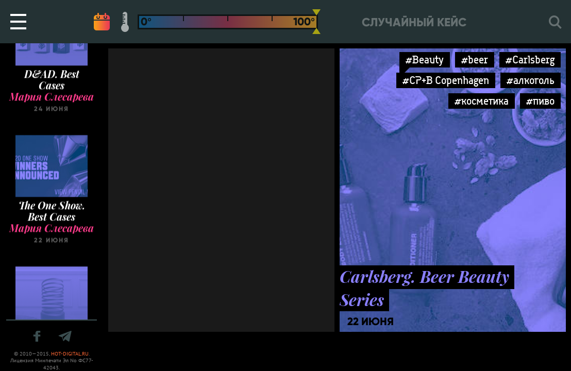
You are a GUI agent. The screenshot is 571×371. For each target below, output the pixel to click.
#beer (474, 59)
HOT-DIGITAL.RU (70, 353)
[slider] (316, 21)
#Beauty (425, 59)
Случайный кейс (414, 22)
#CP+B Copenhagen (445, 80)
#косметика (482, 101)
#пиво (540, 101)
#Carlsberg (530, 59)
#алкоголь (531, 80)
